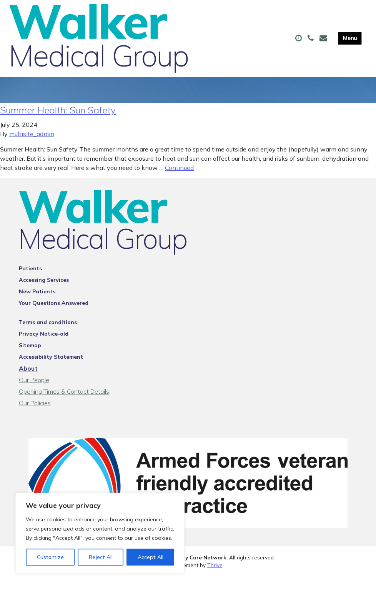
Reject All (101, 557)
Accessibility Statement (51, 369)
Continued (179, 180)
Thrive (215, 577)
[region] (100, 533)
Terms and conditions (48, 334)
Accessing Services (44, 292)
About (28, 380)
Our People (34, 392)
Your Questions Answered (53, 315)
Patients (30, 280)
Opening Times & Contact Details (64, 404)
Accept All (150, 557)
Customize (50, 557)
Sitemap (30, 357)
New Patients (37, 303)
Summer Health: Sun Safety (58, 122)
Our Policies (35, 415)
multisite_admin (31, 146)
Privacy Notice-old (43, 346)
